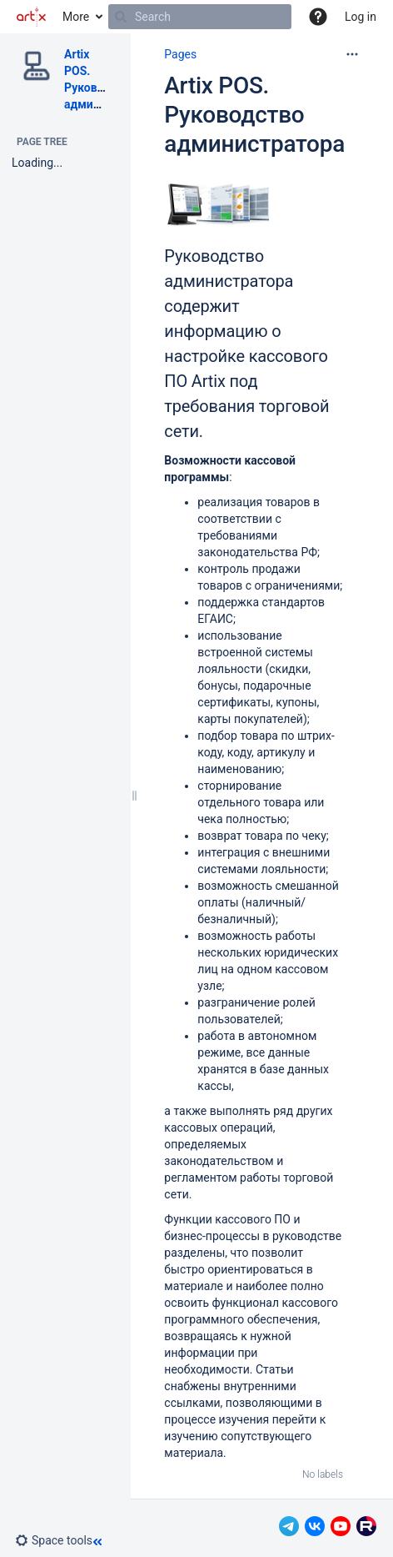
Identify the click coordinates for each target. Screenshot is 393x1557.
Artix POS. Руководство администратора (254, 115)
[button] (318, 16)
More (75, 16)
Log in (360, 16)
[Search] (120, 16)
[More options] (352, 54)
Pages (180, 54)
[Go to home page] (31, 16)
